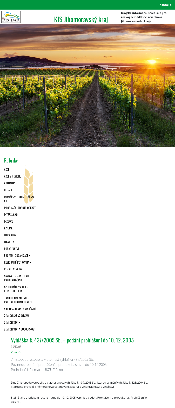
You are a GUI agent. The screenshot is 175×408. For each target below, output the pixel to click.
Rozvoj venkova (13, 269)
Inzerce (8, 221)
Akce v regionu (12, 176)
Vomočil (16, 352)
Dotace (8, 190)
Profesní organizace (16, 256)
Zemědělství (11, 322)
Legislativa (10, 235)
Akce (6, 169)
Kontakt (165, 5)
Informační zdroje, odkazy (20, 208)
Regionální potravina (16, 262)
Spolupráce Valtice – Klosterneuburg (16, 289)
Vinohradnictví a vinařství (20, 309)
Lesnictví (9, 242)
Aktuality (10, 183)
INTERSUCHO (11, 215)
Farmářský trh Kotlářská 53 (19, 199)
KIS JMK (8, 228)
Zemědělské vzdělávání (17, 316)
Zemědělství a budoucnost (20, 329)
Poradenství (11, 249)
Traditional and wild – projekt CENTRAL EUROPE (18, 300)
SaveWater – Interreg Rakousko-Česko (17, 278)
